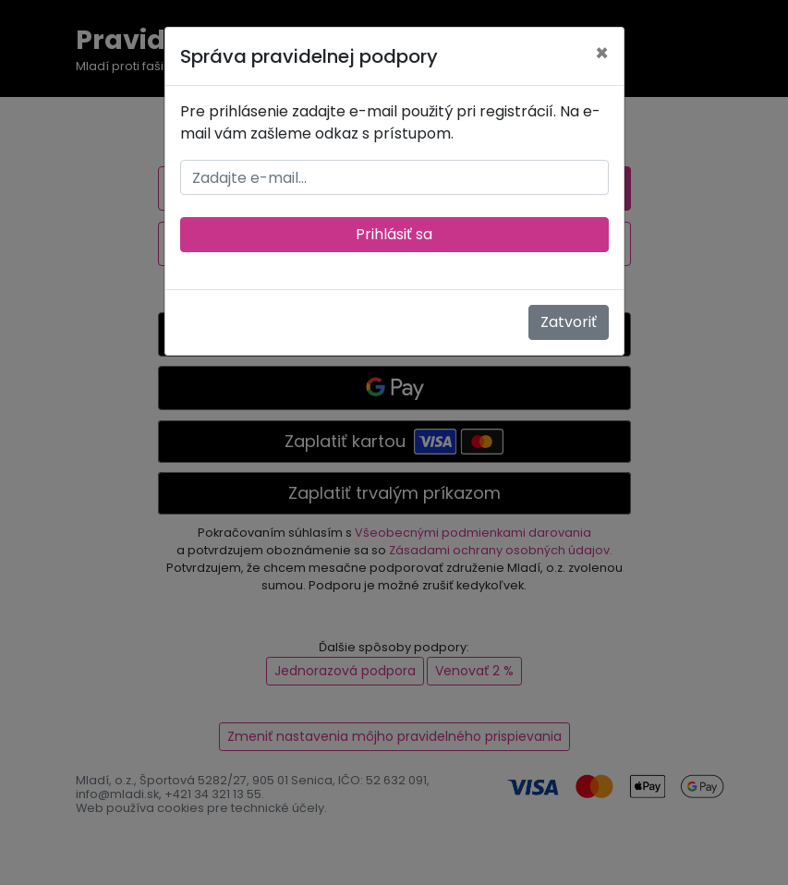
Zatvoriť (568, 322)
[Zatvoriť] (602, 53)
